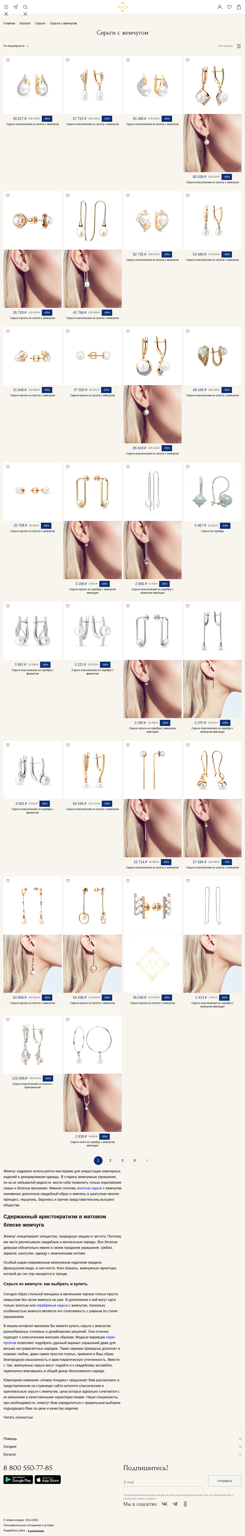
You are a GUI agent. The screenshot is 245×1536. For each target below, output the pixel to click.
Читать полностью (18, 1417)
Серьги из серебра (212, 531)
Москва (15, 6)
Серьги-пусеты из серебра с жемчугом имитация (92, 591)
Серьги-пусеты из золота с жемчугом (32, 318)
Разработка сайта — (15, 1530)
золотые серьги (89, 1188)
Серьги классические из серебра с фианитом (32, 672)
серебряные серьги (52, 1305)
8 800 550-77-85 (27, 1468)
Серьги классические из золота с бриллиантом (33, 1085)
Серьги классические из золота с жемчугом (32, 124)
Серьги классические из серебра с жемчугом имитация (152, 591)
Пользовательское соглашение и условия (28, 1525)
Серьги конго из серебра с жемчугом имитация (92, 1144)
